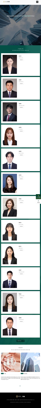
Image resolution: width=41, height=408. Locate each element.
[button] (19, 43)
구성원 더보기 (19, 340)
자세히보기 (21, 59)
